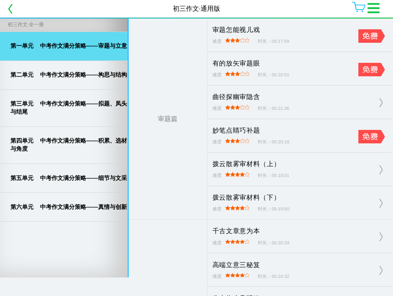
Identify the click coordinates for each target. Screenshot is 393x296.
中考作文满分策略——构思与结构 (68, 74)
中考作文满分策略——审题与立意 (68, 45)
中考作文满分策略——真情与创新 (68, 207)
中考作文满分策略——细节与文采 (68, 178)
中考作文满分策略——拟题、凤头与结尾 (68, 107)
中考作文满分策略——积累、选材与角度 (68, 144)
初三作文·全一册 (26, 24)
